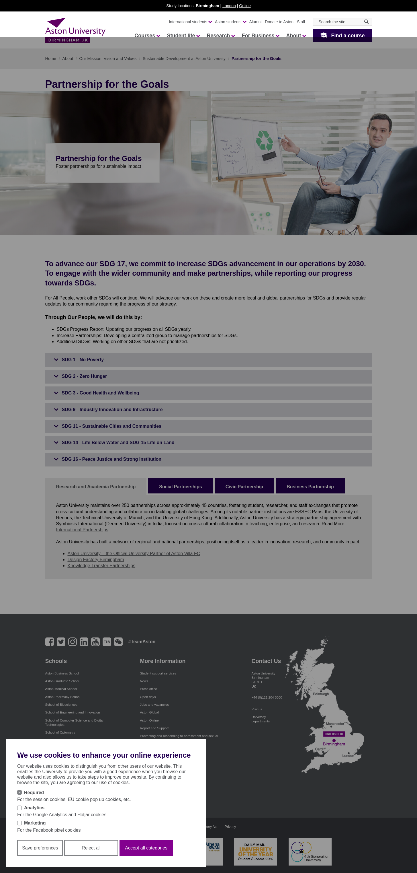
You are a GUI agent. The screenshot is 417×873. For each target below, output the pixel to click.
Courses (147, 35)
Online (244, 5)
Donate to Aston (279, 22)
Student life (183, 35)
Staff (301, 22)
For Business (260, 35)
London (229, 5)
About (296, 35)
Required (34, 792)
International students (190, 22)
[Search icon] (366, 22)
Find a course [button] (348, 35)
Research (220, 35)
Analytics (34, 807)
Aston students (230, 22)
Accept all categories (146, 847)
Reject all (91, 847)
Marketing (35, 822)
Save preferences (40, 847)
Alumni (255, 22)
